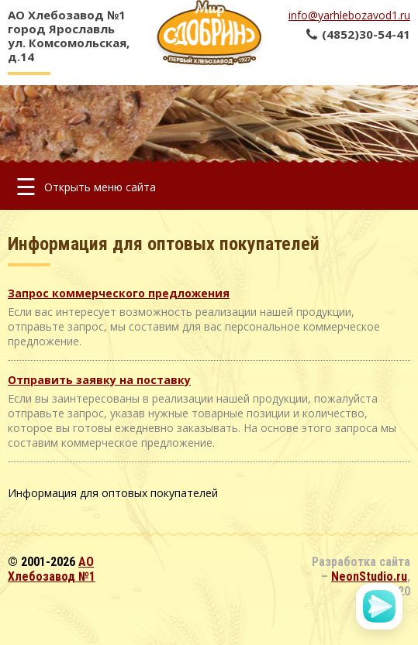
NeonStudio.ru (369, 576)
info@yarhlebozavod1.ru (349, 15)
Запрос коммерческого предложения (119, 293)
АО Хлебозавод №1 (51, 569)
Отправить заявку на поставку (99, 379)
